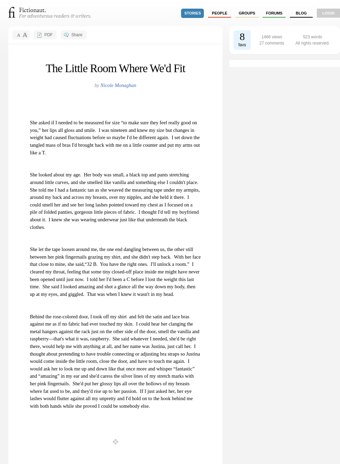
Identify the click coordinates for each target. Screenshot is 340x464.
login (328, 13)
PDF (48, 34)
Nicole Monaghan (118, 85)
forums (274, 13)
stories (193, 13)
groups (247, 13)
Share (76, 34)
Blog (301, 13)
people (219, 13)
